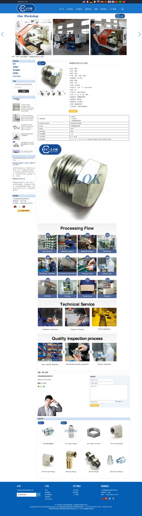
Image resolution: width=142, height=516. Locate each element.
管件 (14, 64)
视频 (96, 9)
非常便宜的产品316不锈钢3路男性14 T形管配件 (27, 144)
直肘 (46, 372)
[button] (68, 53)
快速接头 (15, 73)
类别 (17, 56)
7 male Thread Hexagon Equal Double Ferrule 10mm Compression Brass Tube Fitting (27, 108)
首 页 (62, 9)
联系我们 (103, 9)
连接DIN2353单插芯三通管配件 (27, 135)
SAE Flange (17, 76)
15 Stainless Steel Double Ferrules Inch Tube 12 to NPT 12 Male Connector (27, 128)
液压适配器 (24, 56)
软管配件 (15, 67)
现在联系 (23, 210)
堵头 (43, 372)
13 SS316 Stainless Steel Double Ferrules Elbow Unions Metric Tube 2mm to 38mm (27, 118)
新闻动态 (88, 9)
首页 (13, 56)
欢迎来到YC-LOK (22, 1)
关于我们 (70, 9)
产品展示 (79, 9)
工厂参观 (113, 9)
